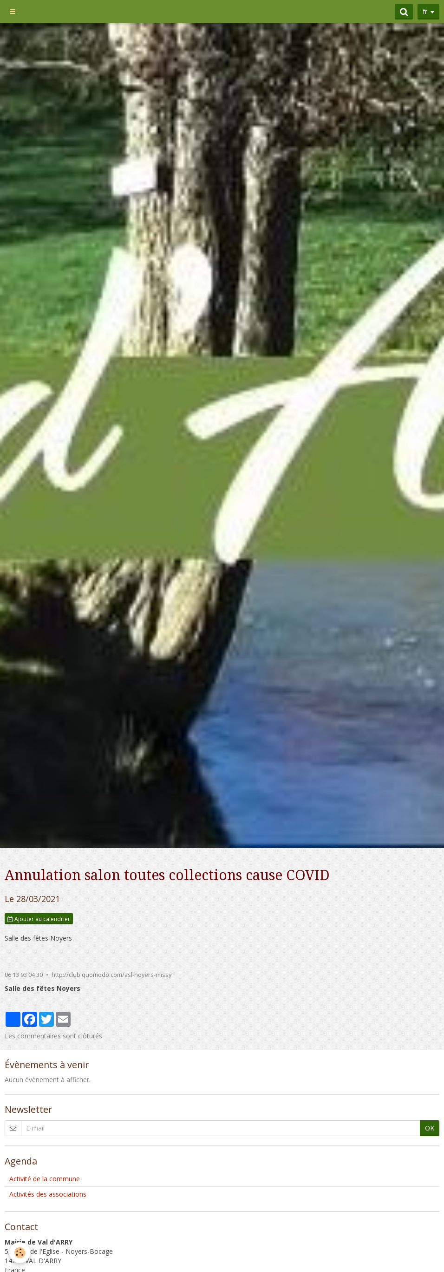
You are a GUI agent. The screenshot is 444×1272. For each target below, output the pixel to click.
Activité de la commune (44, 1178)
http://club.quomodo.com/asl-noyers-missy (111, 975)
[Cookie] (19, 1252)
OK (429, 1128)
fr (425, 11)
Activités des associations (47, 1194)
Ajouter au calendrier (38, 918)
